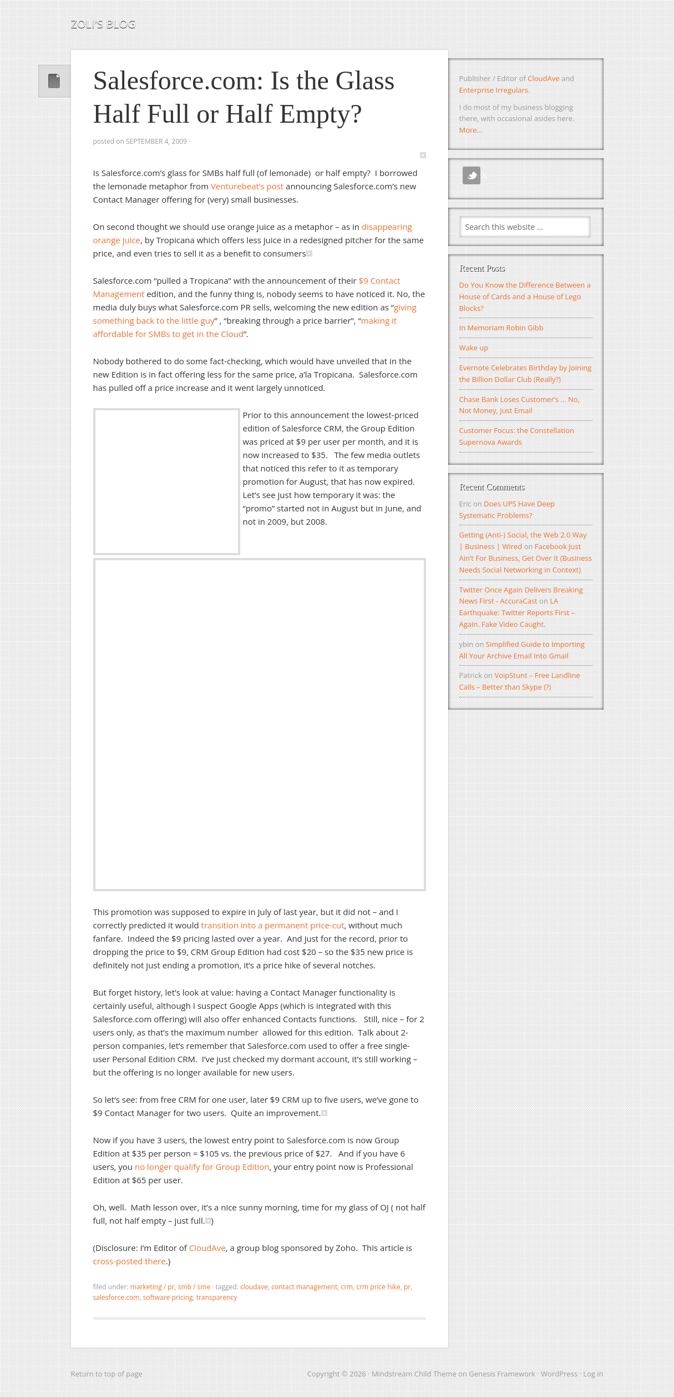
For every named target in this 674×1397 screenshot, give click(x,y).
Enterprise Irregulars (493, 90)
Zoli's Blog (103, 23)
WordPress (559, 1374)
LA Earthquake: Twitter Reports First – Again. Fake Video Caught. (517, 612)
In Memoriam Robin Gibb (501, 328)
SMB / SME (194, 1287)
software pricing (167, 1297)
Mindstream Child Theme (414, 1374)
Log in (593, 1374)
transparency (216, 1297)
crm (347, 1287)
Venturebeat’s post (247, 186)
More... (471, 130)
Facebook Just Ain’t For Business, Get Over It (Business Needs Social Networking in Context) (525, 558)
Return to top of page (107, 1374)
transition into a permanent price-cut (272, 925)
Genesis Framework (502, 1374)
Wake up (474, 348)
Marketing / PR (152, 1287)
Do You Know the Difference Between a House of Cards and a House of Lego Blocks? (525, 296)
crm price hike (378, 1287)
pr (407, 1287)
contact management (304, 1287)
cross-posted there (129, 1261)
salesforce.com (116, 1297)
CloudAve (207, 1247)
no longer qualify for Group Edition (202, 1166)
